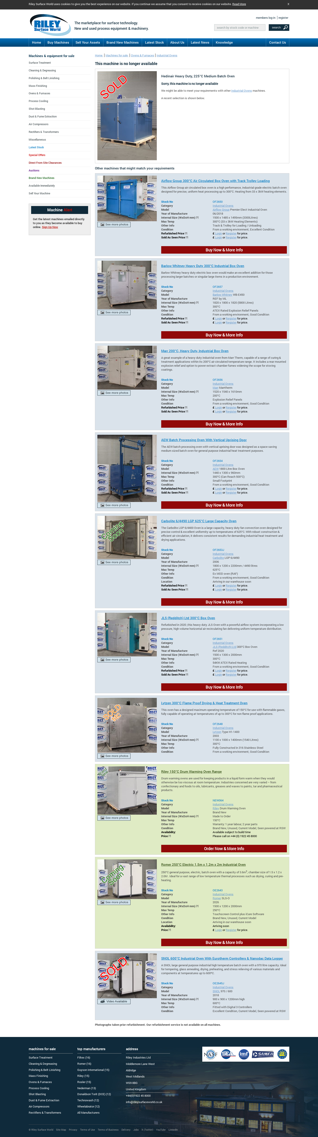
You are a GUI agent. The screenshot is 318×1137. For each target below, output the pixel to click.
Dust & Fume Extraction (43, 116)
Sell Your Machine (39, 193)
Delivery (126, 1129)
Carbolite (218, 557)
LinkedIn (173, 1129)
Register (231, 233)
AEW (216, 468)
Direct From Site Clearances (45, 162)
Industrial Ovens (167, 55)
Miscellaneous (37, 139)
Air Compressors (38, 124)
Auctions (34, 170)
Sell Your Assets (88, 42)
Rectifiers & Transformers (44, 132)
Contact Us (277, 42)
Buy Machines (58, 42)
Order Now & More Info (224, 848)
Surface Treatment (40, 62)
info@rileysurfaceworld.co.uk (144, 1102)
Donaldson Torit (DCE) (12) (94, 1094)
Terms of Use (87, 1129)
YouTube (161, 1129)
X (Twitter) (147, 1129)
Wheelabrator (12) (88, 1106)
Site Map (61, 1129)
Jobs (136, 1129)
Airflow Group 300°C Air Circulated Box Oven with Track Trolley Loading (215, 180)
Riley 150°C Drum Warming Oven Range (191, 771)
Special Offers (37, 155)
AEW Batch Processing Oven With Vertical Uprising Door (204, 440)
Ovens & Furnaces (142, 55)
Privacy (73, 1129)
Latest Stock (154, 42)
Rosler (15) (84, 1082)
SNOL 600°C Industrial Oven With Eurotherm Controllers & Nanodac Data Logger (222, 958)
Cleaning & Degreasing (42, 70)
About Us (177, 42)
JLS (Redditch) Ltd (224, 646)
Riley (216, 808)
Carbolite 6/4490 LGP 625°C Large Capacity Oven (199, 521)
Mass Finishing (38, 85)
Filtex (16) (83, 1057)
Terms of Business (108, 1129)
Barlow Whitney (222, 294)
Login (218, 233)
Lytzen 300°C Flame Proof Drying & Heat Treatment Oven (204, 703)
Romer (217, 898)
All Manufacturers (88, 1112)
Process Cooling (38, 101)
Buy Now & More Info (224, 250)
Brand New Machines (122, 42)
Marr (215, 387)
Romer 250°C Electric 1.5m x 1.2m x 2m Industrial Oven (203, 864)
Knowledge (224, 42)
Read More (239, 4)
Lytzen (217, 732)
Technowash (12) (88, 1100)
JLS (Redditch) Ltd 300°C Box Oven (188, 618)
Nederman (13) (86, 1088)
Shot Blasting (37, 108)
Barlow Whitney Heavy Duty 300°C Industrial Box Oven (202, 266)
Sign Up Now (50, 227)
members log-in (265, 17)
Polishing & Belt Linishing (44, 78)
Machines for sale (117, 55)
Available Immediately (42, 185)
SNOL (216, 991)
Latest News (200, 42)
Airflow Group (221, 209)
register (283, 17)
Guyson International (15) (93, 1070)
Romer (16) (84, 1063)
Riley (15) (83, 1076)
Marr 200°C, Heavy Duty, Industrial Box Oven (195, 351)
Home (36, 42)
